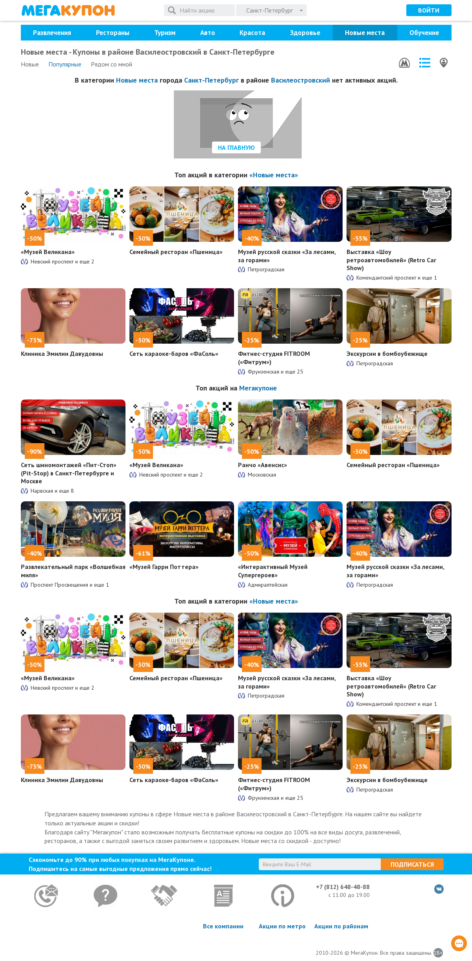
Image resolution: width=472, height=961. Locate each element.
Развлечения (52, 32)
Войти (428, 10)
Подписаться (412, 864)
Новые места (365, 32)
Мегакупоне (258, 387)
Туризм (164, 32)
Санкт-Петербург (211, 80)
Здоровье (305, 32)
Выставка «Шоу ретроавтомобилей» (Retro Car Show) (391, 260)
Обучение (424, 32)
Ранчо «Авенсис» (262, 465)
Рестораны (112, 32)
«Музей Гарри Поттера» (164, 567)
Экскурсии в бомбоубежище (387, 353)
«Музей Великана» (48, 252)
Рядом (111, 64)
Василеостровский (300, 80)
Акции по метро (282, 926)
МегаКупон (68, 10)
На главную (236, 147)
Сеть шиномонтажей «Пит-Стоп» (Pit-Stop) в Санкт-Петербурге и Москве (68, 473)
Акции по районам (341, 926)
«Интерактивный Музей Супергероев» (273, 571)
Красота (252, 32)
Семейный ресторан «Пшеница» (176, 252)
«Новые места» (273, 174)
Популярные (64, 64)
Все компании (223, 926)
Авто (207, 32)
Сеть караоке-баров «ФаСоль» (173, 353)
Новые (30, 64)
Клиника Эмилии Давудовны (62, 353)
